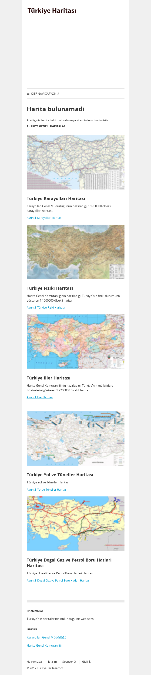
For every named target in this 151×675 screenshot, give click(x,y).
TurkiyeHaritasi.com (50, 668)
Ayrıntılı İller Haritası (40, 397)
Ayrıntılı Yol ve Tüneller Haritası (47, 490)
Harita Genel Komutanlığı (44, 645)
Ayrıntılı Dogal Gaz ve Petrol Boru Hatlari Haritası (58, 580)
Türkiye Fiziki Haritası (50, 288)
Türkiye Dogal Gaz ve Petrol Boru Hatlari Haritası (69, 562)
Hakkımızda (34, 662)
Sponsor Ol (69, 662)
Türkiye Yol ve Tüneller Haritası (60, 474)
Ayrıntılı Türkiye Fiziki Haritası (46, 307)
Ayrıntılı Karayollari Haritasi (44, 218)
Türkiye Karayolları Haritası (56, 198)
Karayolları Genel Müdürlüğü (46, 637)
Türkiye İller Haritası (48, 378)
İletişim (52, 662)
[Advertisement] (75, 53)
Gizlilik (86, 662)
